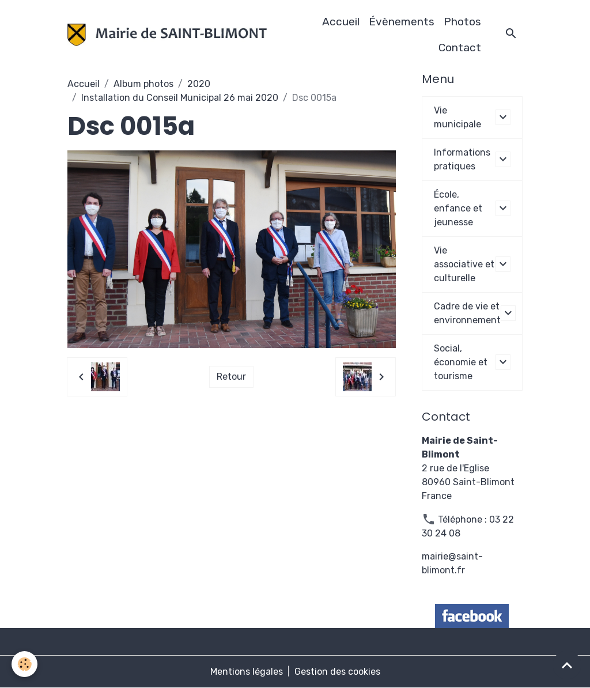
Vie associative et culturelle (464, 264)
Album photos (143, 83)
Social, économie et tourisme (460, 362)
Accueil (341, 21)
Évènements (401, 21)
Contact (459, 47)
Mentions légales (246, 671)
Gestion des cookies (337, 671)
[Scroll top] (567, 665)
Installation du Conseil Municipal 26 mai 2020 (179, 97)
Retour (231, 376)
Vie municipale (457, 117)
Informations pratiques (462, 159)
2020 (198, 83)
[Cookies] (24, 664)
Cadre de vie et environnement (467, 313)
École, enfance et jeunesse (458, 208)
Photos (462, 21)
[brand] (166, 35)
